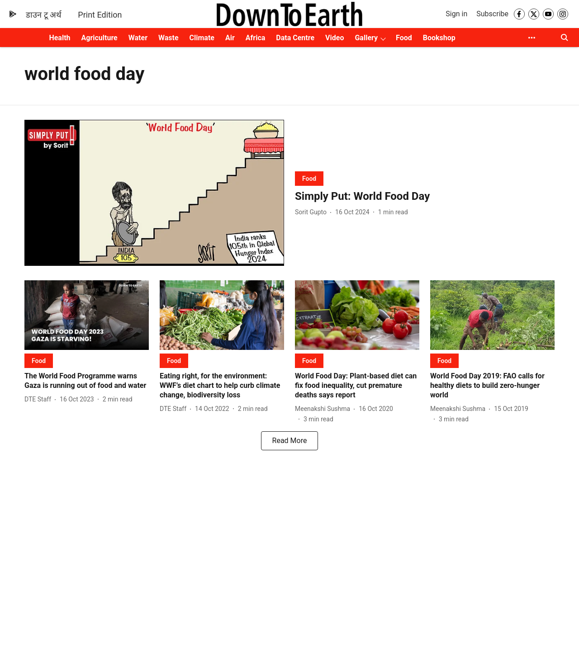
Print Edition (100, 14)
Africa (255, 37)
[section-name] (309, 178)
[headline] (425, 196)
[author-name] (312, 212)
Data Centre (295, 37)
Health (59, 37)
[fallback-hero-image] (154, 193)
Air (230, 37)
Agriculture (99, 37)
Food (404, 37)
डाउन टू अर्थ (44, 14)
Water (137, 37)
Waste (168, 37)
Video (334, 37)
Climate (202, 37)
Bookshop (439, 37)
